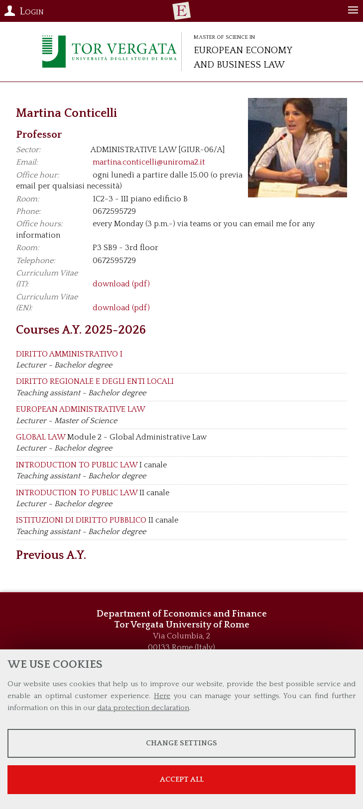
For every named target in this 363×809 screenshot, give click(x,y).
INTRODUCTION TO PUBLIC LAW (76, 464)
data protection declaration (143, 708)
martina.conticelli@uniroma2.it (149, 162)
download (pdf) (121, 283)
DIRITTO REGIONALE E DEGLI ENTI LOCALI (95, 381)
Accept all (182, 779)
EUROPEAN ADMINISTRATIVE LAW (80, 409)
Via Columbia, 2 (181, 635)
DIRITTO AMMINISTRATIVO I (69, 354)
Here (162, 696)
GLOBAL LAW (40, 437)
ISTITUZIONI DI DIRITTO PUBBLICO (81, 520)
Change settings (181, 743)
